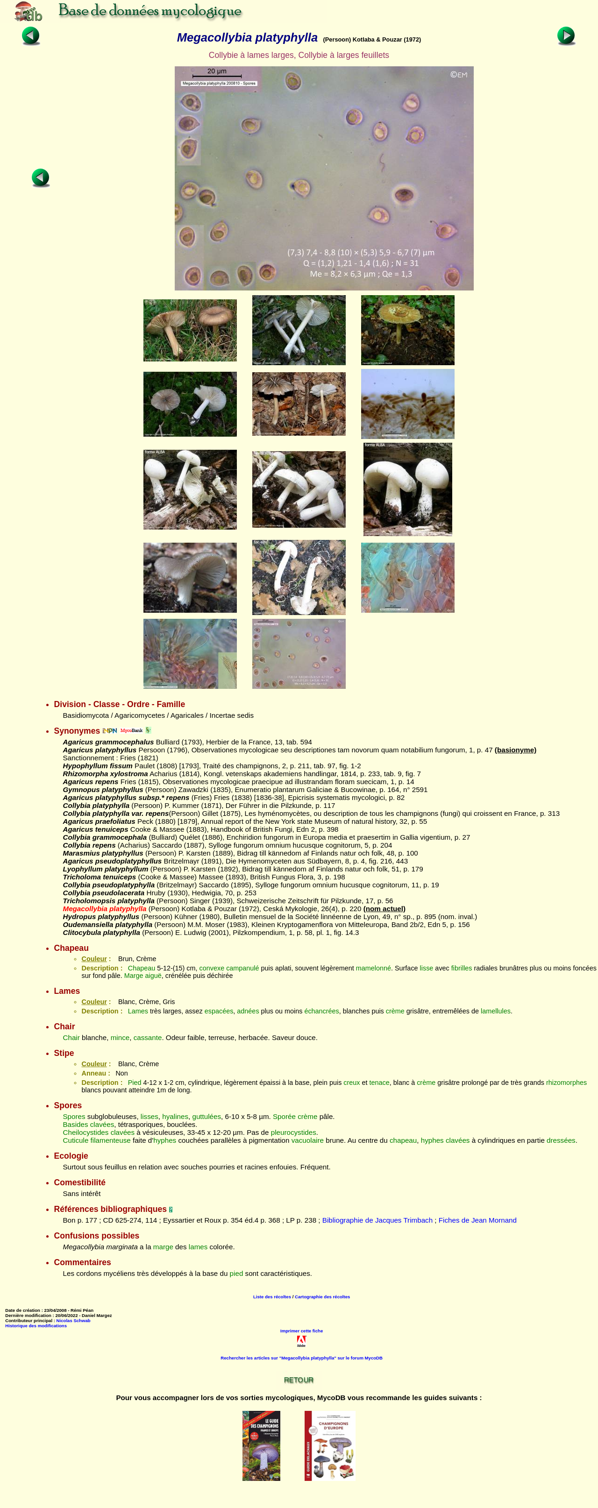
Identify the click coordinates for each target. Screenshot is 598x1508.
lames (198, 1247)
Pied (135, 1082)
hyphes (164, 1140)
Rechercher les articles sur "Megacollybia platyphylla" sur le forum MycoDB (302, 1357)
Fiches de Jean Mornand (478, 1220)
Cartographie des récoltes (322, 1296)
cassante (148, 1037)
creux (351, 1082)
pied (236, 1273)
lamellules (496, 1011)
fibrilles (461, 968)
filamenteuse (111, 1140)
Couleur (94, 959)
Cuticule (75, 1140)
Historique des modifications (36, 1325)
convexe (212, 968)
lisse (427, 968)
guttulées (206, 1116)
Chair (71, 1037)
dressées (561, 1140)
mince (120, 1037)
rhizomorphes (566, 1082)
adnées (248, 1011)
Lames (138, 1011)
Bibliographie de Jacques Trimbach (377, 1220)
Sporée (284, 1116)
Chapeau (141, 968)
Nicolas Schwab (74, 1320)
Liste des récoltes (272, 1296)
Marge (133, 975)
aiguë (153, 975)
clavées (102, 1124)
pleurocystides (293, 1132)
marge (163, 1247)
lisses (149, 1116)
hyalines (175, 1116)
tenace (380, 1082)
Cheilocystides (85, 1132)
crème (395, 1011)
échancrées (321, 1011)
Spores (74, 1116)
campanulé (242, 968)
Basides (75, 1124)
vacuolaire (308, 1140)
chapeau (403, 1140)
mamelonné (373, 968)
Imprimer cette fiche (301, 1330)
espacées (219, 1011)
